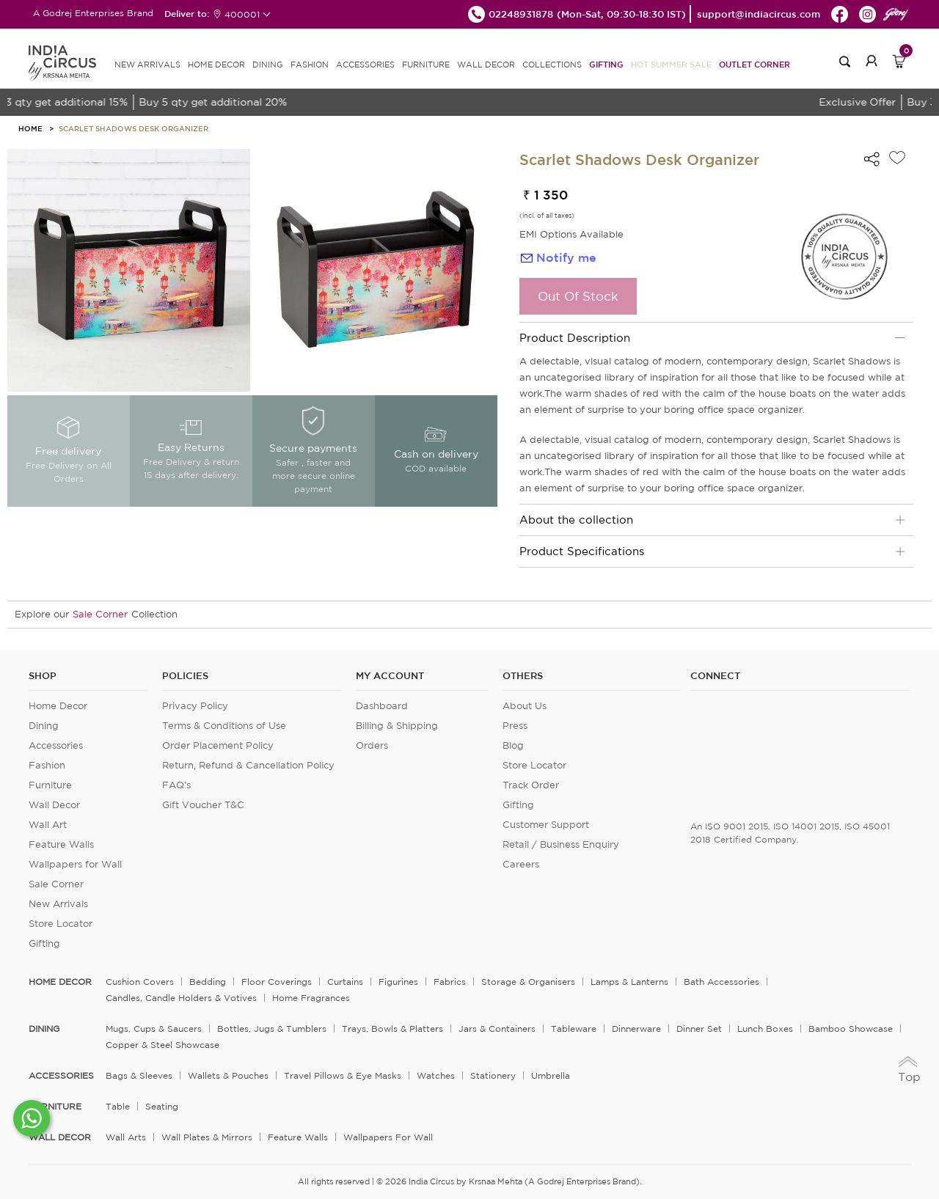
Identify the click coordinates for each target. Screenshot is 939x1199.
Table (118, 1106)
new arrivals (147, 64)
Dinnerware (636, 1028)
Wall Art (48, 824)
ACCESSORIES (365, 64)
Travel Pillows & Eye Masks (342, 1075)
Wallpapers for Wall (75, 864)
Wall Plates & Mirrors (206, 1137)
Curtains (345, 982)
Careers (521, 864)
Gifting (606, 64)
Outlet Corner (754, 64)
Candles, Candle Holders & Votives (181, 998)
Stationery (493, 1075)
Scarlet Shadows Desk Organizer (133, 128)
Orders (372, 745)
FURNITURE (426, 64)
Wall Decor (54, 804)
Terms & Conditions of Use (224, 725)
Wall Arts (126, 1137)
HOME (30, 128)
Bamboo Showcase (850, 1028)
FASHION (310, 64)
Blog (513, 745)
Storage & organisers (528, 982)
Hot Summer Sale (671, 64)
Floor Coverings (276, 982)
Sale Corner (100, 614)
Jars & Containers (497, 1028)
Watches (436, 1075)
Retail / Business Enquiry (561, 844)
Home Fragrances (311, 998)
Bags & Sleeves (139, 1075)
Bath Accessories (721, 982)
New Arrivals (58, 903)
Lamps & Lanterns (629, 982)
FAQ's (176, 785)
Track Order (531, 785)
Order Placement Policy (218, 745)
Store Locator (60, 923)
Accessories (56, 745)
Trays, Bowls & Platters (392, 1028)
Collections (552, 64)
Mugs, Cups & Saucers (154, 1028)
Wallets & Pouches (228, 1075)
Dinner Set (699, 1028)
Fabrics (450, 982)
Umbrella (550, 1075)
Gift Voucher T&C (203, 804)
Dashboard (382, 705)
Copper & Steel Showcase (162, 1045)
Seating (161, 1106)
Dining (44, 725)
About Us (525, 705)
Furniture (50, 785)
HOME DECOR (216, 64)
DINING (267, 64)
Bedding (207, 982)
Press (515, 725)
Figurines (398, 982)
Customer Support (546, 824)
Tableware (573, 1028)
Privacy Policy (195, 705)
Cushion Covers (140, 982)
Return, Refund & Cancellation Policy (248, 765)
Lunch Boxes (765, 1028)
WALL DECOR (486, 64)
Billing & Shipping (397, 725)
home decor (60, 982)
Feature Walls (61, 844)
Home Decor (58, 705)
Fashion (47, 765)
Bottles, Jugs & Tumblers (271, 1028)
